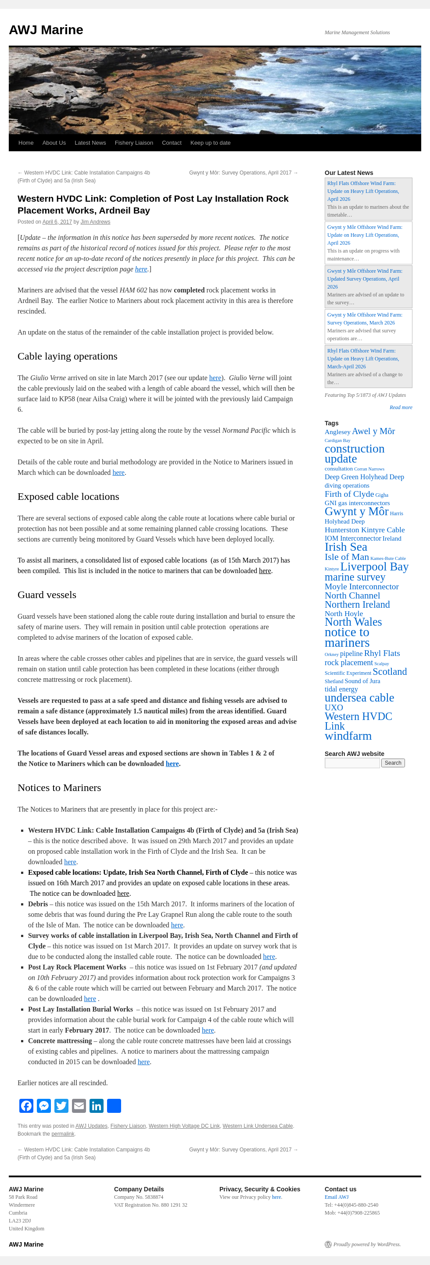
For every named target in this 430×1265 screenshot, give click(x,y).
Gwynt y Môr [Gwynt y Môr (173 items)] (357, 511)
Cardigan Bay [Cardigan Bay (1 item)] (338, 440)
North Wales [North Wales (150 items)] (353, 622)
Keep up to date (210, 142)
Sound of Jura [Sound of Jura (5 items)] (362, 680)
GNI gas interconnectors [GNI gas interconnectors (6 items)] (357, 502)
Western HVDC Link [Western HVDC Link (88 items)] (358, 721)
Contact (172, 142)
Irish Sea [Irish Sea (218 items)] (346, 546)
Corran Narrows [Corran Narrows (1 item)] (369, 469)
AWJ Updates (91, 1126)
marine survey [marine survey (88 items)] (355, 577)
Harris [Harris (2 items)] (396, 513)
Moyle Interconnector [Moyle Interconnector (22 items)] (362, 586)
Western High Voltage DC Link (184, 1126)
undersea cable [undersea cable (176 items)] (359, 697)
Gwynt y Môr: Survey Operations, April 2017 (243, 173)
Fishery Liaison (134, 142)
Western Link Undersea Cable (258, 1126)
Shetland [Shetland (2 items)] (334, 681)
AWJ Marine (46, 29)
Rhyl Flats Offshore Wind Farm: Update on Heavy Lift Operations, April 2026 (363, 191)
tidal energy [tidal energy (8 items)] (341, 689)
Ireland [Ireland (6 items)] (392, 538)
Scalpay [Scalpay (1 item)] (381, 663)
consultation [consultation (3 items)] (339, 468)
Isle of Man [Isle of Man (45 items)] (347, 556)
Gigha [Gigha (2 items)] (382, 495)
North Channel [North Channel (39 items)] (352, 595)
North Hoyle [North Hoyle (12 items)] (344, 613)
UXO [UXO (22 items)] (334, 707)
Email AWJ (337, 1197)
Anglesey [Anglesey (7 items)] (338, 431)
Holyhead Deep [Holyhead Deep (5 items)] (345, 521)
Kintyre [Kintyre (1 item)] (332, 569)
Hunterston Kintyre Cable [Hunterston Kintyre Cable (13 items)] (365, 529)
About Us (54, 142)
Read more (401, 407)
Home (26, 142)
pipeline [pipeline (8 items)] (351, 653)
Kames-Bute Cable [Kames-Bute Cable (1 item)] (388, 558)
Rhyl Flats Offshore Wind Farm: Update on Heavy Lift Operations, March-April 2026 (363, 359)
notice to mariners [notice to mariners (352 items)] (347, 637)
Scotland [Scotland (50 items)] (390, 671)
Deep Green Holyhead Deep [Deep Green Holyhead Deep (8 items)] (364, 477)
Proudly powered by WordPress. (367, 1244)
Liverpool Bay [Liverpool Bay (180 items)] (374, 566)
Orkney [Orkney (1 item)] (332, 654)
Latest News (90, 142)
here (141, 269)
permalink (62, 1134)
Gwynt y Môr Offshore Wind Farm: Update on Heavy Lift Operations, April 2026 (364, 235)
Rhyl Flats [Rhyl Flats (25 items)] (382, 653)
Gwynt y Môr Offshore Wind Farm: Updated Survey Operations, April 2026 (364, 279)
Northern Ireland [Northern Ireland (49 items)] (357, 604)
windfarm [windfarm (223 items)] (348, 735)
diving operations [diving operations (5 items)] (347, 485)
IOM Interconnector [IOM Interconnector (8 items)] (353, 538)
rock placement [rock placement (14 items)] (349, 662)
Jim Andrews (95, 222)
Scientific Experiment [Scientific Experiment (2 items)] (348, 673)
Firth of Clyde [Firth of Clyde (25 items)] (349, 494)
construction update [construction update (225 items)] (355, 453)
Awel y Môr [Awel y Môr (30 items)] (373, 431)
